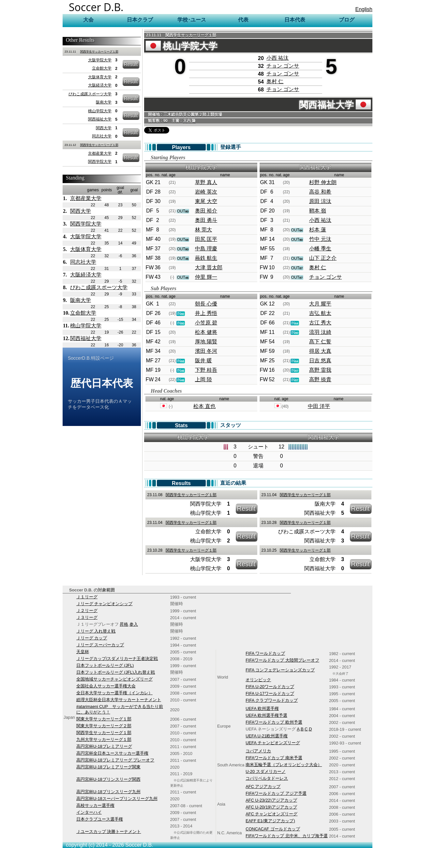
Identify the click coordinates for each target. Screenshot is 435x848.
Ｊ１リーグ (87, 596)
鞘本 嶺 (317, 210)
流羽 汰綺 (320, 332)
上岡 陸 (203, 379)
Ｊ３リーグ (87, 617)
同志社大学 (102, 136)
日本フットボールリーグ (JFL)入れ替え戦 (115, 672)
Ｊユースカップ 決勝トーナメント (108, 831)
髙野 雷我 (320, 370)
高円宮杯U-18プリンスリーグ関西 (108, 779)
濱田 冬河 (206, 351)
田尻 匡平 (206, 239)
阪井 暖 (203, 360)
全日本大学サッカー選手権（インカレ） (114, 692)
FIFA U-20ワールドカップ (270, 686)
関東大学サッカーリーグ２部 (103, 725)
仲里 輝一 (206, 277)
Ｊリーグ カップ (91, 638)
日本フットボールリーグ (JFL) (105, 665)
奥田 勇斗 (206, 220)
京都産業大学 (100, 153)
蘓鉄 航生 (206, 258)
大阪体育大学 (100, 77)
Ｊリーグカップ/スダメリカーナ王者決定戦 (117, 658)
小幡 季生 (320, 248)
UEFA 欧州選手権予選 (266, 715)
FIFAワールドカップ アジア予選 (276, 793)
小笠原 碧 (206, 322)
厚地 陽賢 (206, 341)
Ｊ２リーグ (87, 610)
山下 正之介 (323, 258)
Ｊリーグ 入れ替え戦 (96, 631)
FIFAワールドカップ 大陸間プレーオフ (282, 660)
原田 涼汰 (320, 201)
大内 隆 (189, 120)
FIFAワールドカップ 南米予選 (274, 757)
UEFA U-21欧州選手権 (267, 735)
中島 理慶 (206, 248)
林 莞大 (203, 229)
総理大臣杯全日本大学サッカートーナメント (118, 699)
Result (131, 64)
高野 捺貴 (320, 379)
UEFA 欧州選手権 (262, 708)
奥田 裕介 (206, 210)
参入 (133, 624)
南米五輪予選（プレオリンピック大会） (284, 764)
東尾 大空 (206, 201)
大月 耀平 (320, 303)
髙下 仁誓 (320, 341)
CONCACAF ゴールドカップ (273, 828)
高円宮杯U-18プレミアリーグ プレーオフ (115, 760)
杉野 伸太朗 (323, 182)
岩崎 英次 (206, 192)
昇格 (124, 624)
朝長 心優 (206, 303)
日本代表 (294, 20)
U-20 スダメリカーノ (265, 771)
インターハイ (89, 812)
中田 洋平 (319, 406)
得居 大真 (320, 351)
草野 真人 (206, 182)
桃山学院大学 (100, 111)
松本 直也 (204, 406)
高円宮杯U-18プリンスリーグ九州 (108, 791)
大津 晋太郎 (208, 267)
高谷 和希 (320, 192)
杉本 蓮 (317, 229)
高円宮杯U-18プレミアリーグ (104, 746)
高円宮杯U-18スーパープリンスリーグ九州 (117, 798)
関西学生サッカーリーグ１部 (99, 51)
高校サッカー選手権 (95, 805)
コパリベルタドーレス (267, 778)
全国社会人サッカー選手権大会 (106, 685)
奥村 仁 (274, 81)
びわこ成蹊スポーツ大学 (90, 94)
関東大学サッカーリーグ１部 (103, 718)
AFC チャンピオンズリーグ (271, 813)
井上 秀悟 (206, 313)
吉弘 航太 (320, 313)
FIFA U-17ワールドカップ (270, 693)
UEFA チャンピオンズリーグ (273, 742)
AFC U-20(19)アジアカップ (271, 807)
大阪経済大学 (100, 85)
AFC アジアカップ (263, 786)
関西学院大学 (100, 161)
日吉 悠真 (320, 360)
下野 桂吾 (206, 370)
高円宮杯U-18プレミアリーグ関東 (108, 766)
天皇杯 (82, 651)
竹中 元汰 (320, 239)
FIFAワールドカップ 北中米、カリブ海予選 (287, 835)
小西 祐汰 (277, 58)
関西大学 (104, 128)
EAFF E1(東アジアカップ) (270, 820)
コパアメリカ (258, 750)
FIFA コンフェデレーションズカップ (280, 669)
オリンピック (258, 679)
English (363, 9)
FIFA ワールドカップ (265, 653)
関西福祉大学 (100, 119)
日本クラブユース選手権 (99, 819)
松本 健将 (206, 332)
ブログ (346, 20)
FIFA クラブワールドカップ (272, 700)
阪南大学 (104, 102)
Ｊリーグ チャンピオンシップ (104, 603)
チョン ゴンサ (282, 66)
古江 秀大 (320, 322)
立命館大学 (102, 68)
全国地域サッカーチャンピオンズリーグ (114, 679)
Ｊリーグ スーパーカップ (100, 644)
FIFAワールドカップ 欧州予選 (274, 722)
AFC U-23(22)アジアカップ (271, 800)
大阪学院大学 (100, 60)
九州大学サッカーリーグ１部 (103, 739)
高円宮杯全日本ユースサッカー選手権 (112, 753)
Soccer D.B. (96, 7)
